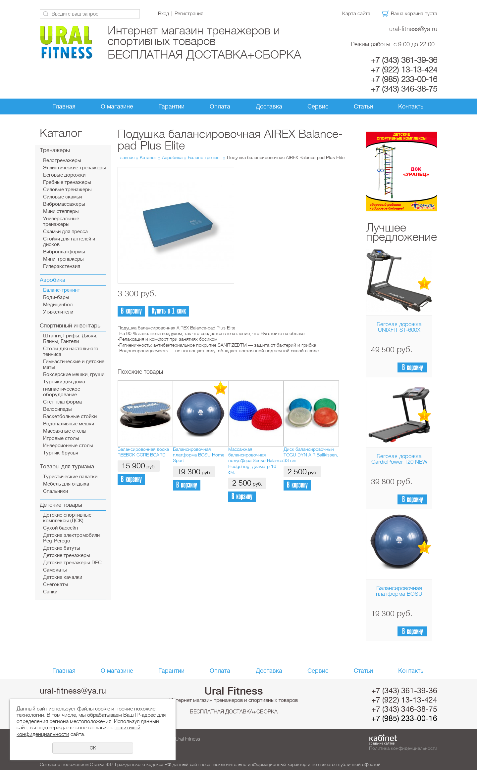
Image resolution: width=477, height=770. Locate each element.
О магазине (117, 106)
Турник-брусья (60, 453)
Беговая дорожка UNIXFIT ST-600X (399, 327)
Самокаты (55, 570)
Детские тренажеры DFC (72, 563)
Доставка (269, 106)
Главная (64, 106)
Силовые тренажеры (67, 189)
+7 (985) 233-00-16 (404, 79)
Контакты (411, 106)
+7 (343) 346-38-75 (404, 89)
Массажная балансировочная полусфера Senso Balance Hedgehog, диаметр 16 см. (255, 461)
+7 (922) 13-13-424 (404, 69)
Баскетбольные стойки (70, 416)
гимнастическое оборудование (61, 392)
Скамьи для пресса (65, 232)
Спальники (55, 491)
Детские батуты (61, 548)
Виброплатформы (64, 252)
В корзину (412, 367)
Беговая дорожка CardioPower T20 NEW (399, 459)
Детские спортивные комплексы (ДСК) (67, 518)
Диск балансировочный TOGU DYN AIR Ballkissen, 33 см (311, 455)
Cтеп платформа (62, 402)
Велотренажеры (62, 160)
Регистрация (189, 14)
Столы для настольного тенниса (70, 351)
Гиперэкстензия (61, 266)
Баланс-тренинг (61, 290)
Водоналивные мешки (68, 424)
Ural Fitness (233, 691)
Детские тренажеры (66, 555)
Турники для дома (64, 382)
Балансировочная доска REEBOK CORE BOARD (143, 452)
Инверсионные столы (68, 446)
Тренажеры (55, 150)
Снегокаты (55, 584)
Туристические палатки (70, 477)
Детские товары (61, 505)
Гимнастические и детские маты (73, 364)
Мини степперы (61, 211)
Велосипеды (57, 409)
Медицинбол (58, 305)
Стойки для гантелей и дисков (69, 241)
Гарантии (171, 106)
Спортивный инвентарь (70, 325)
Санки (50, 592)
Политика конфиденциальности (403, 748)
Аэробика (52, 280)
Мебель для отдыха (66, 484)
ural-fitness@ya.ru (413, 28)
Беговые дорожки (64, 175)
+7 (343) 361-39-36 (404, 60)
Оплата (220, 106)
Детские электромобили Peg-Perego (71, 538)
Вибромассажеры (64, 204)
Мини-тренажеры (63, 259)
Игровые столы (61, 438)
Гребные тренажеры (67, 182)
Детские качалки (62, 577)
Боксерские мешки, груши (73, 374)
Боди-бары (56, 297)
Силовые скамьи (62, 197)
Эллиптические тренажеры (74, 168)
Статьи (363, 106)
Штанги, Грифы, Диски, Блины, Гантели (70, 338)
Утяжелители (58, 312)
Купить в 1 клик (169, 311)
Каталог (148, 157)
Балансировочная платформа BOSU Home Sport (399, 594)
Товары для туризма (67, 466)
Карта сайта (356, 14)
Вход (163, 14)
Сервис (318, 106)
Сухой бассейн (60, 528)
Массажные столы (64, 431)
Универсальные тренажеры (61, 221)
